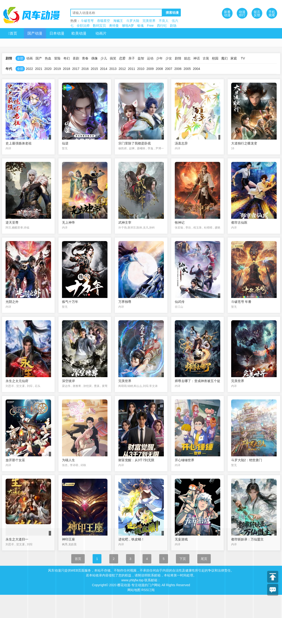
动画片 (101, 33)
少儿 (103, 58)
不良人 (164, 21)
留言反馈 (257, 13)
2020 (48, 69)
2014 (103, 69)
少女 (168, 58)
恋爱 (122, 58)
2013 (113, 69)
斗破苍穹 (87, 21)
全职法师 (83, 25)
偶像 (94, 58)
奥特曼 (114, 25)
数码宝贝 (99, 25)
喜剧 (76, 58)
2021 (38, 69)
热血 (48, 58)
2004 (196, 69)
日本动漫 (56, 33)
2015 (94, 69)
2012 (122, 69)
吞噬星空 (103, 21)
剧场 (173, 25)
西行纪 (162, 25)
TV (243, 58)
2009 (150, 69)
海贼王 (118, 21)
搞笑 (113, 58)
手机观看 (272, 13)
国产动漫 (34, 33)
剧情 (178, 58)
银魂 (140, 25)
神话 (196, 58)
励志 (187, 58)
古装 (206, 58)
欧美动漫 (78, 33)
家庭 (233, 58)
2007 (168, 69)
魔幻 (224, 58)
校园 (215, 58)
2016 (85, 69)
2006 (178, 69)
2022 (29, 69)
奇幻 (66, 58)
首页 (12, 33)
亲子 (131, 58)
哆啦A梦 (128, 25)
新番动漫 (227, 13)
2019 (57, 69)
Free (150, 25)
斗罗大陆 (132, 21)
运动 (150, 58)
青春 (85, 58)
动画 (29, 58)
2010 (140, 69)
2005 (187, 69)
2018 (66, 69)
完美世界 (149, 21)
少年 (159, 58)
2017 (75, 69)
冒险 (57, 58)
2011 (131, 69)
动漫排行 (242, 13)
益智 (141, 58)
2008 (159, 69)
